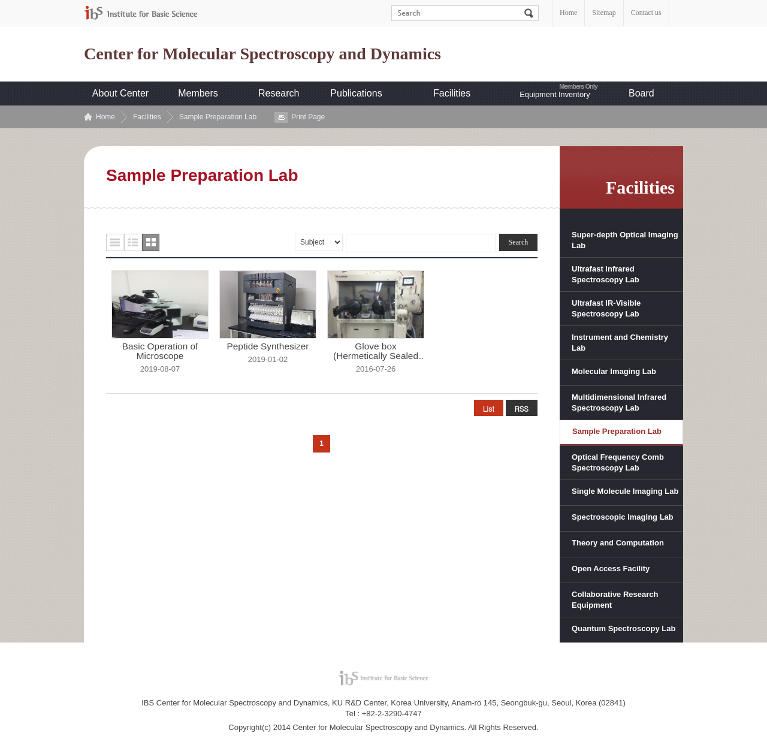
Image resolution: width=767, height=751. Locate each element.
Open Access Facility (611, 568)
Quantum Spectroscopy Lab (623, 628)
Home (568, 12)
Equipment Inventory (555, 94)
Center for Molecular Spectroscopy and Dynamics (262, 54)
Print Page (308, 117)
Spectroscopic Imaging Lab (623, 516)
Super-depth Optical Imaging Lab (625, 240)
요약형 (132, 242)
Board (641, 93)
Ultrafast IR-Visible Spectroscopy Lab (606, 308)
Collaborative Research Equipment (615, 600)
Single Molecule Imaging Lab (625, 491)
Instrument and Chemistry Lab (620, 342)
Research (278, 93)
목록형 (114, 242)
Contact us (646, 12)
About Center (120, 93)
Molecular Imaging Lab (614, 371)
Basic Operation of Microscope (160, 351)
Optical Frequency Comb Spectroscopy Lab (618, 462)
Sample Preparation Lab (217, 117)
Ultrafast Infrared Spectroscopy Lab (605, 274)
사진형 (150, 242)
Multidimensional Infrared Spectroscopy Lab (619, 402)
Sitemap (603, 12)
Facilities (451, 93)
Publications (356, 93)
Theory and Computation (618, 542)
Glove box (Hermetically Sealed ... (375, 351)
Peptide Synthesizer (268, 346)
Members (198, 93)
